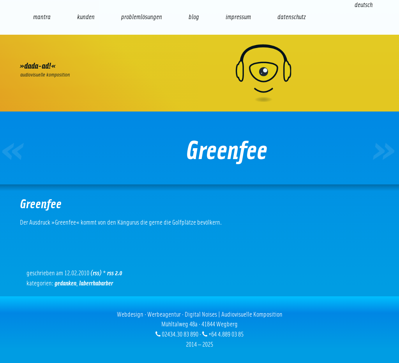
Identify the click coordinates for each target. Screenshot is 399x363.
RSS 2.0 (114, 273)
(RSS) (96, 273)
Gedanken (65, 283)
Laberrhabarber (96, 283)
